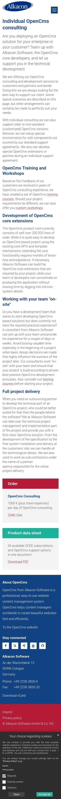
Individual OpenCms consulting (25, 24)
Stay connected (14, 638)
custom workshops (29, 208)
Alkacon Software (15, 656)
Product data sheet (24, 533)
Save (16, 794)
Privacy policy (8, 770)
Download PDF (18, 562)
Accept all (44, 794)
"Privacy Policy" (9, 761)
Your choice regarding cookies (30, 736)
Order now (15, 515)
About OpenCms (14, 582)
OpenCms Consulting (24, 496)
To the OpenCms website (20, 627)
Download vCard (14, 695)
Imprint (5, 766)
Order (13, 483)
